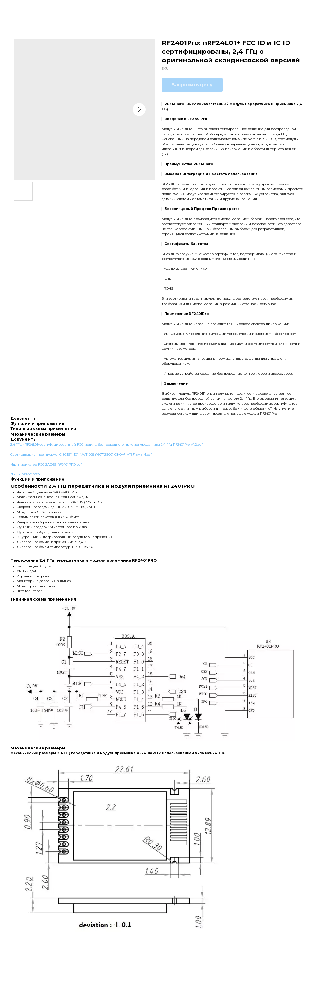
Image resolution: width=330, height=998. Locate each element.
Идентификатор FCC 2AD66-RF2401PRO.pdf (46, 464)
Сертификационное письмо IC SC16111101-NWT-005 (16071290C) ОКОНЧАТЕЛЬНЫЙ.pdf (81, 454)
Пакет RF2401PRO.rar (27, 474)
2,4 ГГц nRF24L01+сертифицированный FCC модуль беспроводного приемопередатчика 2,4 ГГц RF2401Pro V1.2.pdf (106, 444)
